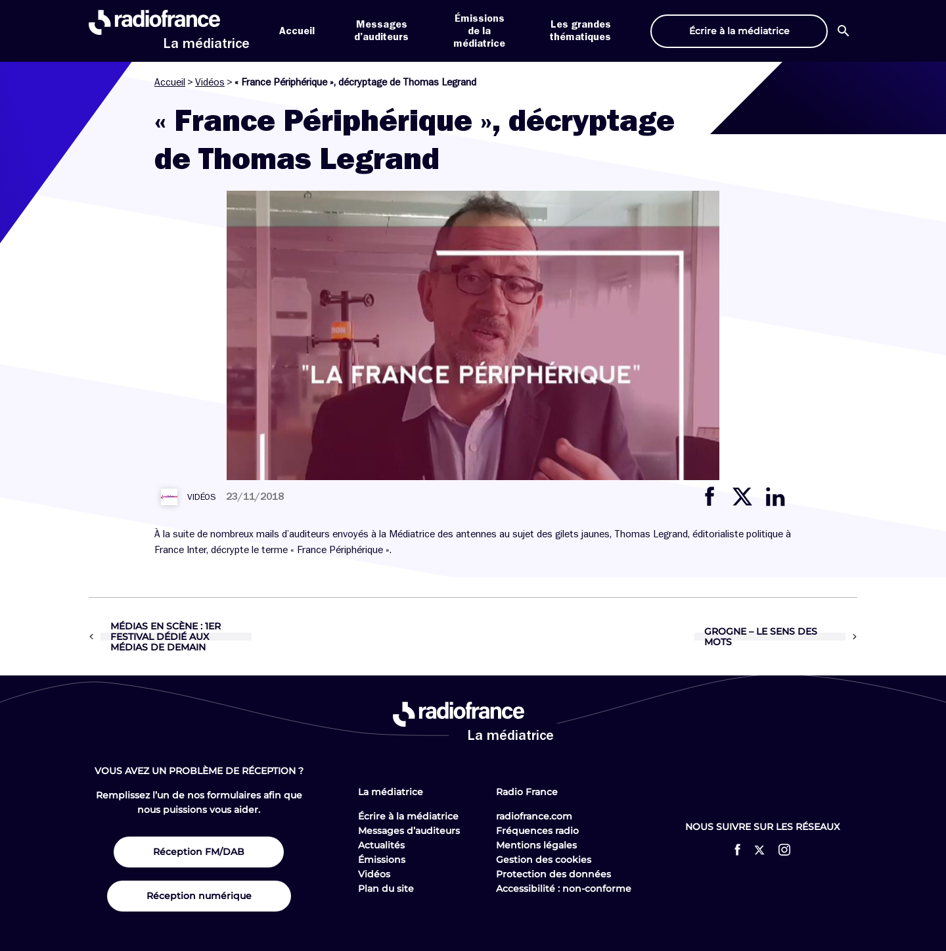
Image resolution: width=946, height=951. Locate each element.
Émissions (381, 860)
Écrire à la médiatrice (408, 816)
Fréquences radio (537, 831)
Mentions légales (536, 845)
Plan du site (386, 888)
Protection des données (553, 874)
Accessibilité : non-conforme (563, 888)
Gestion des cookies (543, 860)
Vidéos (210, 82)
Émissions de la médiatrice (479, 31)
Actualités (381, 845)
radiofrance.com (534, 816)
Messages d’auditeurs (409, 831)
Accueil (297, 31)
